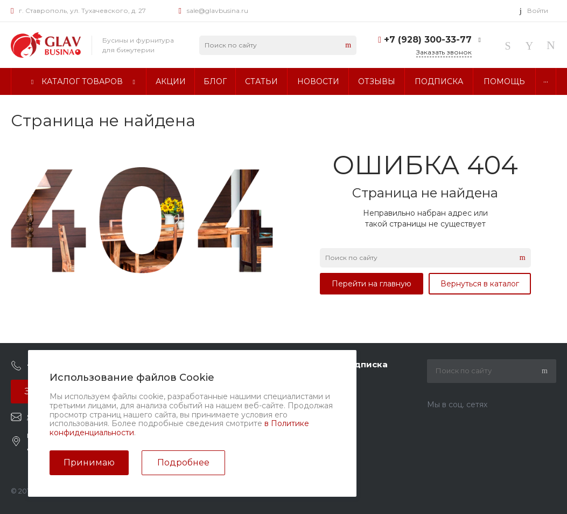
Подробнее (183, 462)
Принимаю (89, 462)
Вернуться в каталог (479, 284)
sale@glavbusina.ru (217, 10)
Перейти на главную (371, 284)
